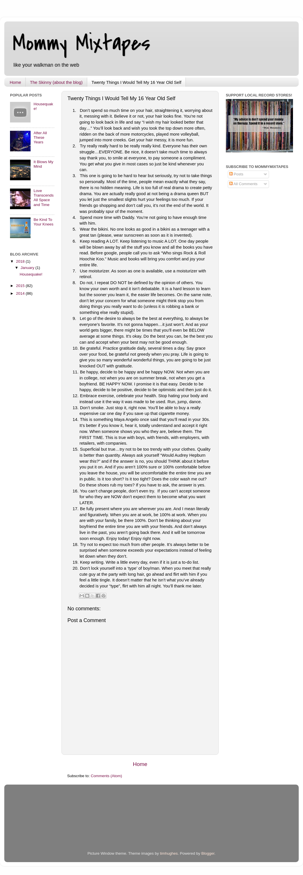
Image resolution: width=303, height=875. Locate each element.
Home (15, 82)
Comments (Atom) (106, 776)
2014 (21, 293)
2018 (21, 261)
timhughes (169, 853)
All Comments (243, 184)
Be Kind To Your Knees (43, 221)
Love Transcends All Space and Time (43, 198)
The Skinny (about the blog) (56, 82)
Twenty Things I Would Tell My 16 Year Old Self (136, 82)
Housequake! (31, 274)
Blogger (207, 853)
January (28, 268)
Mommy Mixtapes (81, 43)
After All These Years (40, 137)
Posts (236, 174)
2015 (21, 286)
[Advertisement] (77, 823)
